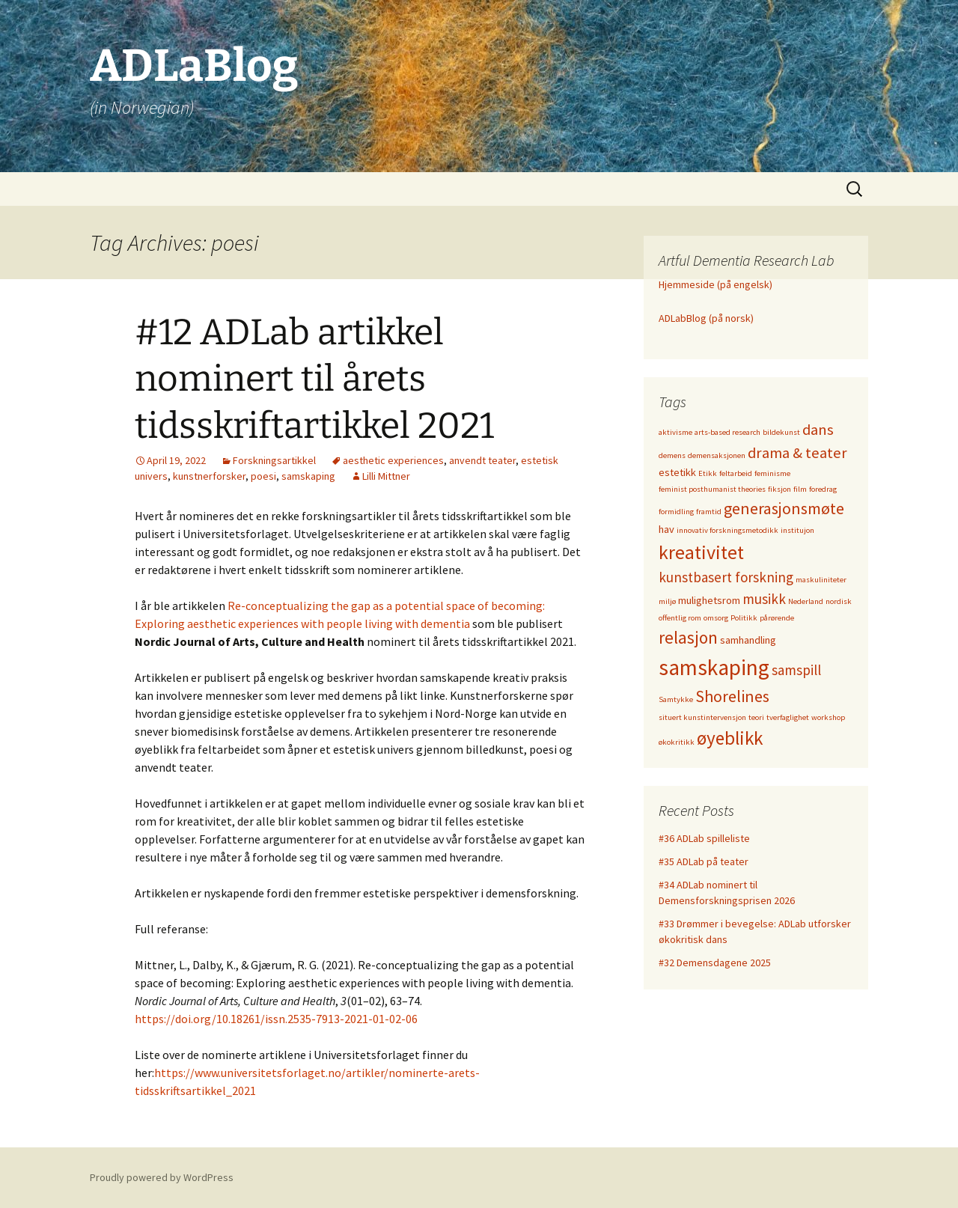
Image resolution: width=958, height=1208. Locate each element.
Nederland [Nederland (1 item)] (805, 601)
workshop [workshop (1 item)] (828, 717)
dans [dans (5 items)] (818, 429)
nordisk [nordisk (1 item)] (839, 601)
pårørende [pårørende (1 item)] (777, 618)
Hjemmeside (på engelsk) (715, 284)
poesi (263, 476)
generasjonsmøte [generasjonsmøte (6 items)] (784, 508)
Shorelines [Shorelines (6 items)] (732, 696)
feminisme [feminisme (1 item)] (772, 473)
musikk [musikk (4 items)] (764, 599)
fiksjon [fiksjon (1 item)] (779, 489)
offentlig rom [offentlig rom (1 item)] (680, 618)
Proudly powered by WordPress (162, 1177)
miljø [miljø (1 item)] (667, 601)
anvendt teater (482, 460)
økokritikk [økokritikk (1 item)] (677, 742)
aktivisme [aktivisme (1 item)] (675, 432)
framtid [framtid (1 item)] (708, 511)
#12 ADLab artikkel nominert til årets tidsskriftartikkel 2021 (314, 379)
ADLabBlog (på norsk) (706, 318)
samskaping (308, 476)
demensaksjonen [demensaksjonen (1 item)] (716, 455)
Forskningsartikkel (274, 460)
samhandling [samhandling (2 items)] (748, 640)
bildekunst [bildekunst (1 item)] (781, 432)
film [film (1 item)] (800, 489)
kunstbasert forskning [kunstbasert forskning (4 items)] (726, 577)
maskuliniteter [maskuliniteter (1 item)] (821, 580)
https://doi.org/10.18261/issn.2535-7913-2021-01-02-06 (276, 1018)
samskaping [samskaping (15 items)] (714, 667)
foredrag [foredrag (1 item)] (823, 489)
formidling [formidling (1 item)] (676, 511)
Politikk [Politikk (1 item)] (743, 618)
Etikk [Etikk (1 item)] (707, 473)
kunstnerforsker (209, 476)
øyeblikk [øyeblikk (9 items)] (730, 738)
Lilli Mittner (386, 476)
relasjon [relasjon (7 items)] (688, 637)
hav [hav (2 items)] (666, 529)
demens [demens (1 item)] (672, 455)
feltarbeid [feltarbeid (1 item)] (735, 473)
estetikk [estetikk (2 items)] (677, 472)
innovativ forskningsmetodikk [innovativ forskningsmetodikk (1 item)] (727, 530)
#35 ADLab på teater (703, 861)
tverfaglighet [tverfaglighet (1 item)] (787, 717)
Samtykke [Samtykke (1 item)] (676, 699)
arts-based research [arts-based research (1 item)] (727, 432)
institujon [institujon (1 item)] (797, 530)
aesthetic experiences (393, 460)
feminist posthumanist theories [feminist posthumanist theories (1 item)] (712, 489)
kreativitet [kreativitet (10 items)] (701, 552)
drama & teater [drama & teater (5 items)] (797, 453)
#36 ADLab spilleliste (704, 838)
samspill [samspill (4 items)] (796, 670)
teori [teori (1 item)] (756, 717)
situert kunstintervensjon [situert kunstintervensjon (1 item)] (702, 717)
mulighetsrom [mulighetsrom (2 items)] (709, 600)
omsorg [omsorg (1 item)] (716, 618)
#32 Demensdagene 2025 (715, 962)
